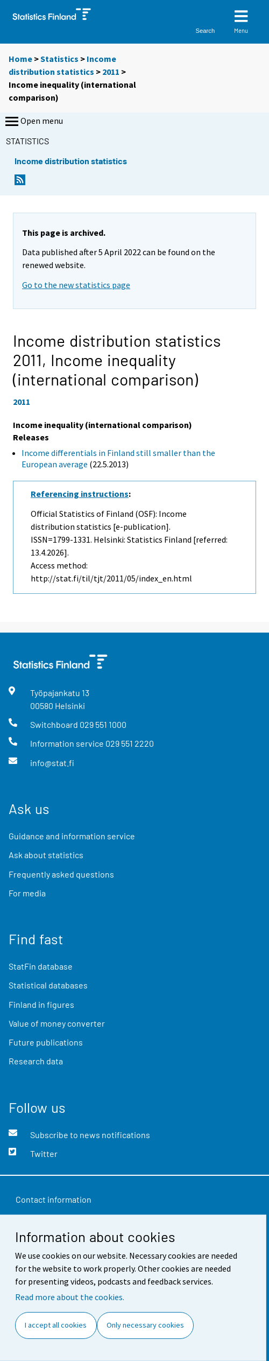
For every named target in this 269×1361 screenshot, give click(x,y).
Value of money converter (57, 1023)
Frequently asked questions (61, 874)
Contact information (53, 1199)
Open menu (33, 121)
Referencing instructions (80, 493)
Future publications (46, 1042)
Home (20, 58)
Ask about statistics (46, 855)
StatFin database (41, 966)
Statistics (59, 58)
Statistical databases (48, 985)
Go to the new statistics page (76, 284)
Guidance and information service (72, 836)
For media (27, 893)
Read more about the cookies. (69, 1297)
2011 (110, 71)
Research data (36, 1061)
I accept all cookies (56, 1325)
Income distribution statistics (71, 161)
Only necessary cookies (145, 1325)
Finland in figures (41, 1004)
